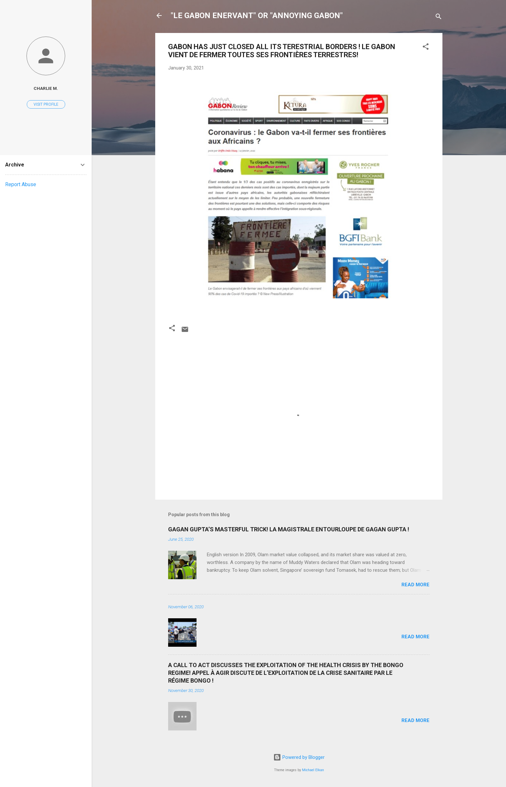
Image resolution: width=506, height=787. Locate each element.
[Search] (438, 17)
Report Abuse (20, 184)
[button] (426, 48)
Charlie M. (46, 88)
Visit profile (46, 104)
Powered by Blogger (299, 757)
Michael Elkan (313, 770)
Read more (415, 585)
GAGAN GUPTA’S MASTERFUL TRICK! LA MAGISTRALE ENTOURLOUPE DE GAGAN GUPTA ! (288, 529)
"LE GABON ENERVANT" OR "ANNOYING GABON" (257, 15)
